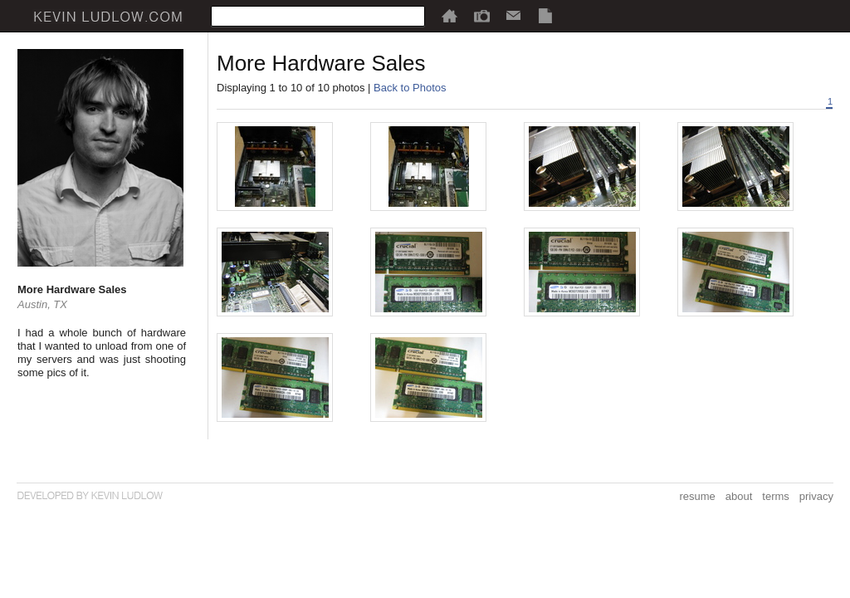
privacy (816, 496)
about (739, 496)
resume (697, 496)
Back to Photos (410, 87)
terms (775, 496)
